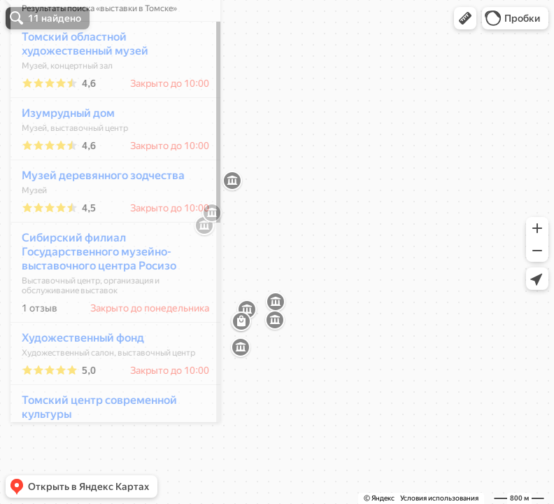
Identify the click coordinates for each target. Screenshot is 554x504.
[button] (465, 18)
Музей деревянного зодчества (95, 216)
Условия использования (439, 498)
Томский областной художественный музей (77, 85)
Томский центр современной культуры (91, 448)
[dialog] (108, 249)
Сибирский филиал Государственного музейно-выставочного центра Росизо (91, 293)
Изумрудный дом (60, 154)
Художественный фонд (75, 379)
